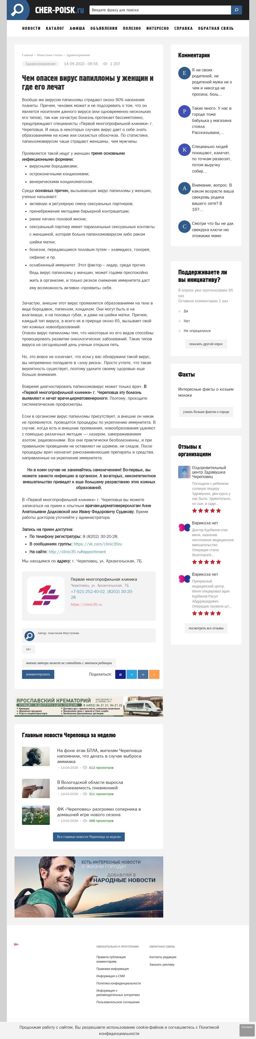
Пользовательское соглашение (118, 1000)
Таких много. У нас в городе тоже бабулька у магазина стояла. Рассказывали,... (212, 120)
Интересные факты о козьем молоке (206, 392)
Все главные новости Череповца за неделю (89, 835)
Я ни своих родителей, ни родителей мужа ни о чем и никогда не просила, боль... (212, 82)
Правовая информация (112, 967)
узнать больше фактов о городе (206, 412)
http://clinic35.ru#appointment (77, 551)
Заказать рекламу (162, 962)
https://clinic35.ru (86, 604)
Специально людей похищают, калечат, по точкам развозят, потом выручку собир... (211, 158)
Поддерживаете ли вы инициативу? (202, 276)
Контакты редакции (163, 955)
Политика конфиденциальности (118, 981)
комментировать (38, 674)
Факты (186, 374)
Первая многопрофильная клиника (104, 579)
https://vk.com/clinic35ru (98, 543)
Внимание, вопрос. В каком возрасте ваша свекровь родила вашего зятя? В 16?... (213, 197)
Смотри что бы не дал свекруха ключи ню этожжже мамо (213, 229)
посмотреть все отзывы (206, 628)
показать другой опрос (206, 344)
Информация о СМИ (110, 974)
